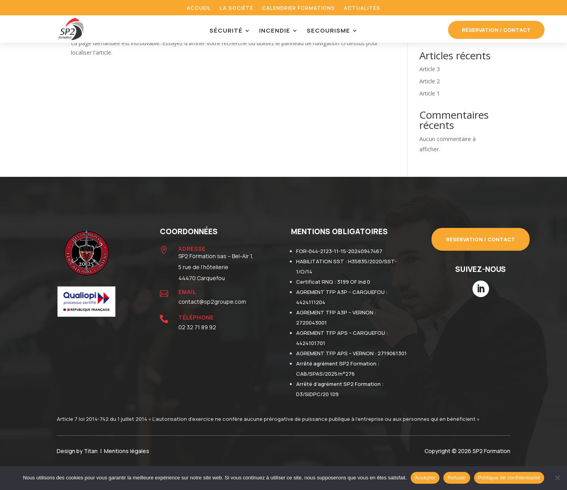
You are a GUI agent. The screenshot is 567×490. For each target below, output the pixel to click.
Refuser (456, 478)
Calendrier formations (298, 8)
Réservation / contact (480, 239)
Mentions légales (126, 451)
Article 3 (429, 69)
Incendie (274, 31)
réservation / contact (496, 29)
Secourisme (328, 31)
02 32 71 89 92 (197, 327)
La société (236, 8)
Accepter (425, 478)
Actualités (362, 8)
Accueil (199, 8)
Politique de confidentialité (509, 478)
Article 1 (429, 93)
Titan (92, 451)
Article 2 (429, 81)
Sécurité (226, 31)
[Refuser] (557, 478)
